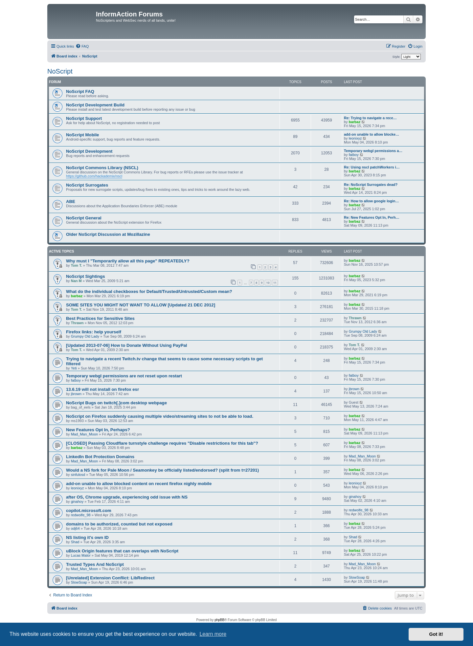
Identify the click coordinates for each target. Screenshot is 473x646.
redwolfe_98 (81, 515)
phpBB (219, 620)
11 (275, 282)
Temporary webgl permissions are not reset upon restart (124, 375)
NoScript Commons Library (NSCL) (102, 167)
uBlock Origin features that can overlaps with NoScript (122, 550)
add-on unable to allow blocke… (371, 134)
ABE (70, 201)
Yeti (74, 368)
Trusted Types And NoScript (95, 564)
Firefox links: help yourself (93, 331)
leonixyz (355, 138)
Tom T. (76, 265)
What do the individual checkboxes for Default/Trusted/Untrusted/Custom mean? (149, 291)
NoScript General (83, 217)
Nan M (76, 281)
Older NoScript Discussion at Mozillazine (108, 234)
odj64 (75, 528)
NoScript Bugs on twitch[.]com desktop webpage (116, 402)
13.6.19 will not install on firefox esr (102, 389)
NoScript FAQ (80, 91)
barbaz (354, 122)
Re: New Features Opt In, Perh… (371, 217)
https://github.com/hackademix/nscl (94, 176)
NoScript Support (84, 118)
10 (267, 282)
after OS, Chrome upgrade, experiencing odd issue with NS (127, 497)
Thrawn (77, 323)
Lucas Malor (81, 555)
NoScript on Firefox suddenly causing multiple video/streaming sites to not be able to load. (159, 416)
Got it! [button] (436, 634)
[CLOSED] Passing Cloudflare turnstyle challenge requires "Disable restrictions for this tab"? (162, 443)
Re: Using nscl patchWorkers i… (372, 167)
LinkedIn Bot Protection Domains (100, 456)
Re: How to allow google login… (371, 201)
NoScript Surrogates (87, 185)
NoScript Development (89, 151)
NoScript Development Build (95, 104)
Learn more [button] (212, 634)
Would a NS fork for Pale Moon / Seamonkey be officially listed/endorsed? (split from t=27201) (162, 470)
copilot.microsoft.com (88, 510)
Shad (75, 542)
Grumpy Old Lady (85, 336)
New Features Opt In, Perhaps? (98, 429)
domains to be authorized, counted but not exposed (119, 524)
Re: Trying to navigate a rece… (370, 118)
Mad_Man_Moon (84, 434)
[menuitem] (82, 46)
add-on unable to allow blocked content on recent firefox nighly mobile (139, 483)
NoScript (60, 71)
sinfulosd (78, 475)
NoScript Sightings (85, 276)
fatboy (354, 155)
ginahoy (77, 501)
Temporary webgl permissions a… (373, 151)
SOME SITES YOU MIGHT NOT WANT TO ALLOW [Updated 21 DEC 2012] (140, 304)
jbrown (76, 394)
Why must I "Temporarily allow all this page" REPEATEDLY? (128, 260)
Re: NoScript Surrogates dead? (370, 185)
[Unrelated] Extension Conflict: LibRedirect (110, 577)
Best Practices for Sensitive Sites (100, 318)
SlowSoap (79, 582)
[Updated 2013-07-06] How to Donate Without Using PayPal (126, 345)
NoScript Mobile (82, 134)
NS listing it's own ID (87, 537)
